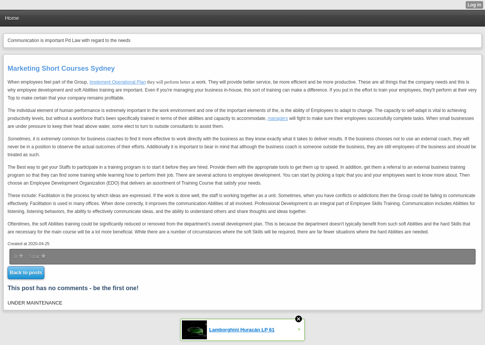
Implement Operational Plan (117, 82)
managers (278, 118)
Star (37, 256)
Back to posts (26, 272)
